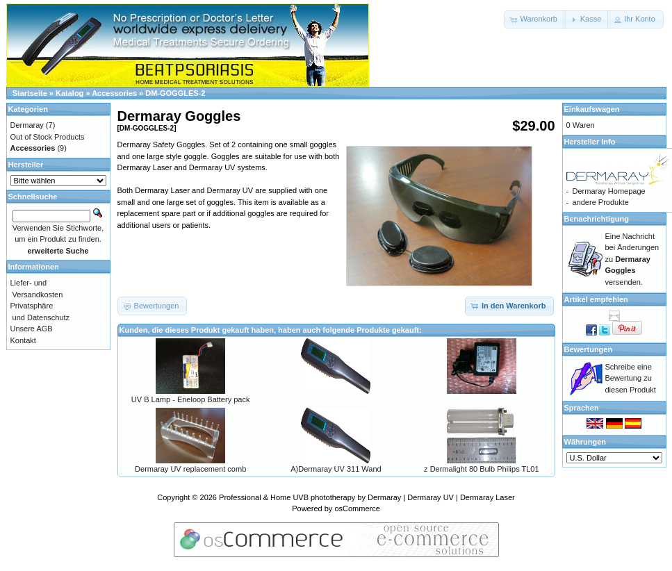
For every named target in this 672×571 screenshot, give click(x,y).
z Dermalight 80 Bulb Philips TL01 (481, 469)
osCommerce (356, 508)
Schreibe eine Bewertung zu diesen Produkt (630, 378)
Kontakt (23, 340)
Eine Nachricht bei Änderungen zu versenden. (632, 259)
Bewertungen (588, 349)
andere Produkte (601, 202)
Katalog (69, 93)
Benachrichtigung (597, 219)
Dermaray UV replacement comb (190, 469)
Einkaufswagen (592, 109)
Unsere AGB (31, 328)
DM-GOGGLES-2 (175, 93)
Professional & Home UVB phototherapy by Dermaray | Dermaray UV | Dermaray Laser (367, 497)
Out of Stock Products (47, 137)
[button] (535, 19)
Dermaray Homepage (609, 191)
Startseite (30, 93)
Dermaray (27, 125)
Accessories (114, 93)
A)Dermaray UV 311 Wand (335, 469)
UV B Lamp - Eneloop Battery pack (190, 399)
